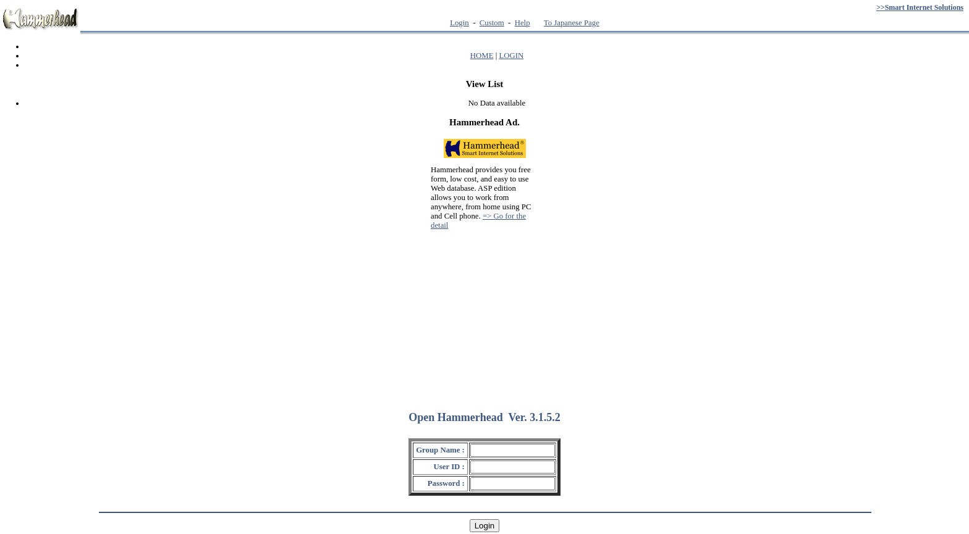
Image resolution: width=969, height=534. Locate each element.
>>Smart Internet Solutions (919, 7)
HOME (482, 55)
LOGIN (511, 55)
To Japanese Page (571, 23)
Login (459, 23)
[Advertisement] (484, 315)
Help (522, 23)
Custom (492, 23)
